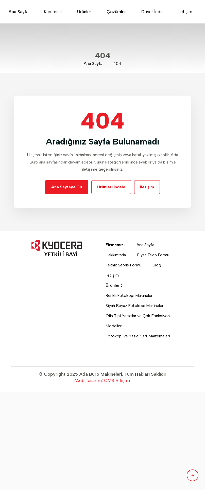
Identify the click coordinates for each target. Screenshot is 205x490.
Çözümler (116, 11)
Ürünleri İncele (111, 187)
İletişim (185, 11)
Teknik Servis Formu (125, 265)
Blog (158, 265)
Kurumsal (53, 11)
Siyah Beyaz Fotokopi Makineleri (136, 305)
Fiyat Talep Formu (154, 254)
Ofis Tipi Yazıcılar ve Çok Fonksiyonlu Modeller (139, 320)
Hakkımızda (117, 254)
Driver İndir (152, 11)
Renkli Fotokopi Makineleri (131, 295)
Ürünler (84, 11)
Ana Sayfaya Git (66, 187)
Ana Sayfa (18, 11)
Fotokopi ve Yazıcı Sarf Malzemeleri (139, 336)
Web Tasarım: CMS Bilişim (102, 380)
